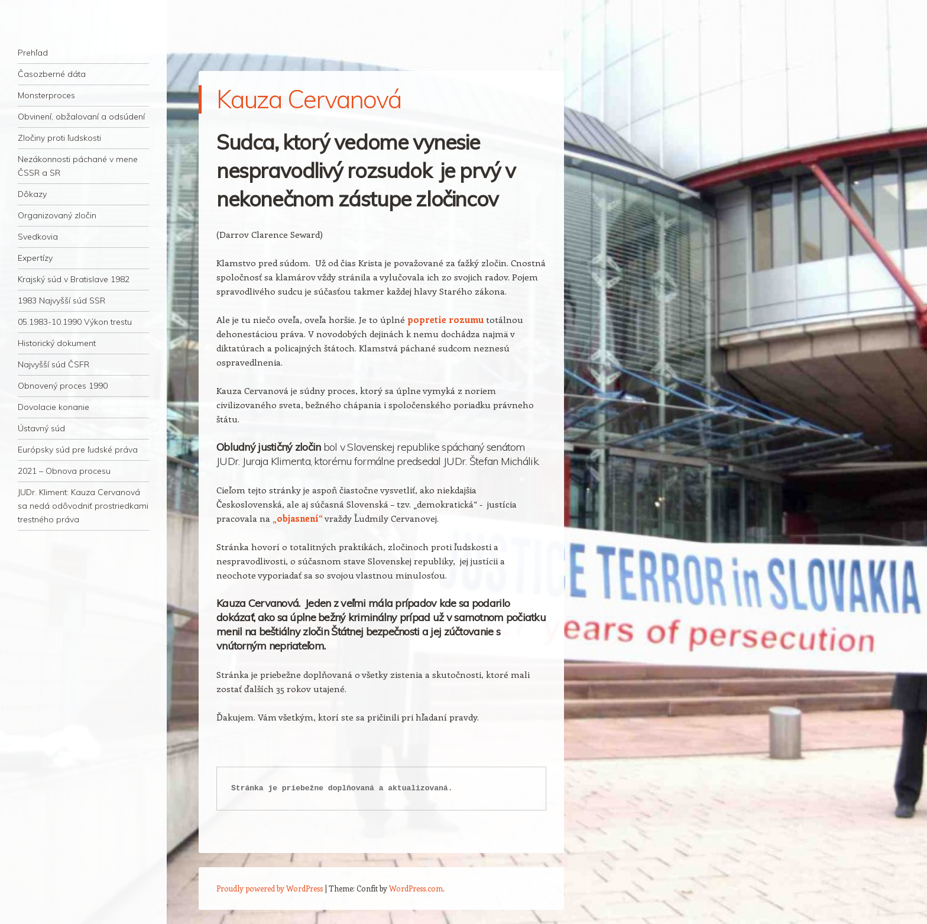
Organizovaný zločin (57, 215)
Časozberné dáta (52, 74)
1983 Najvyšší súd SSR (61, 300)
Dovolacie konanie (53, 407)
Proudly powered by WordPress (269, 888)
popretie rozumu (445, 319)
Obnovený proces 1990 (63, 385)
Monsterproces (46, 95)
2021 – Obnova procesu (64, 471)
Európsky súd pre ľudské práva (78, 449)
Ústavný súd (41, 428)
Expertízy (35, 258)
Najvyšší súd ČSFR (53, 364)
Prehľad (33, 52)
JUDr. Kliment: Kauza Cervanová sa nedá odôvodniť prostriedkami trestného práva (83, 506)
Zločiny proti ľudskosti (59, 138)
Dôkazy (32, 194)
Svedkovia (38, 236)
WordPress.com (416, 888)
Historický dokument (57, 343)
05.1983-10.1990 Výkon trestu (75, 321)
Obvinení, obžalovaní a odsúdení (81, 116)
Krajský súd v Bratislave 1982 (73, 279)
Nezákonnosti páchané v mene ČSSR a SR (78, 166)
